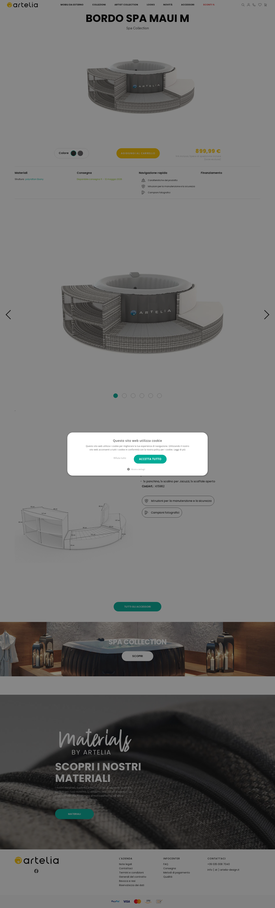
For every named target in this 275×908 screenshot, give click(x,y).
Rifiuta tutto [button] (120, 458)
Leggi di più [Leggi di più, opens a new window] (180, 449)
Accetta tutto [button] (150, 459)
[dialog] (137, 453)
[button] (137, 469)
